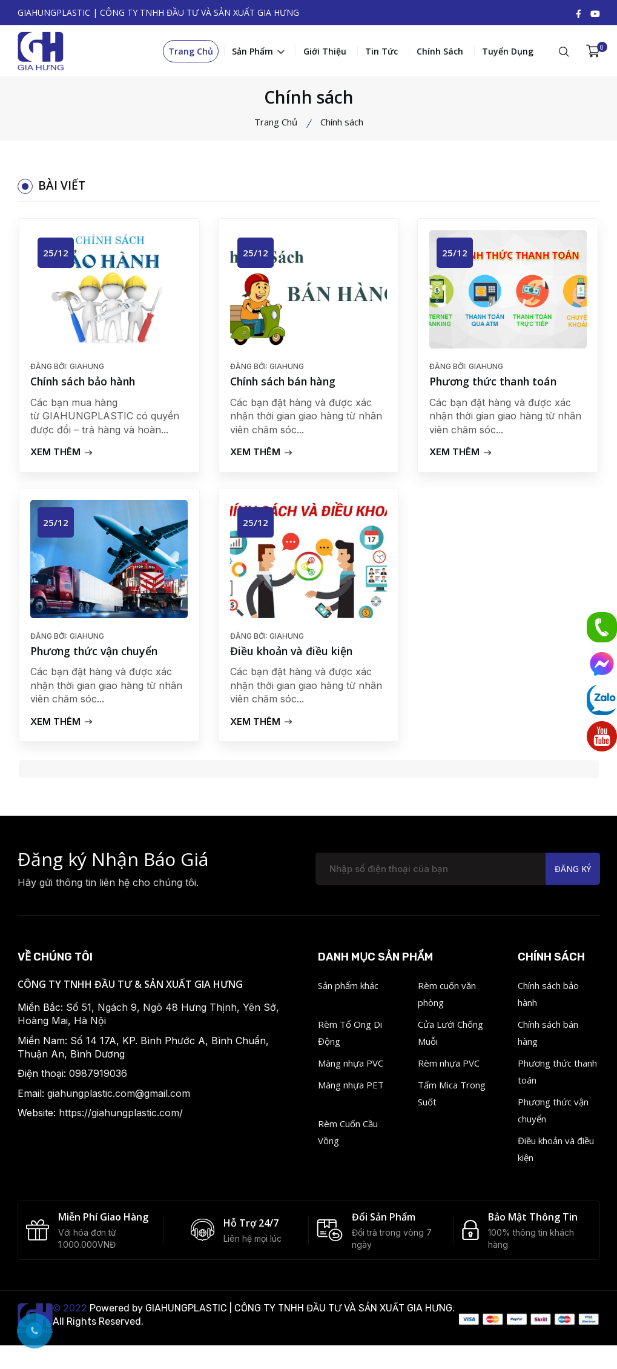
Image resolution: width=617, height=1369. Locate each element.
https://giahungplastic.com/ (121, 1118)
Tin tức (381, 53)
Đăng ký (571, 874)
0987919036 (98, 1079)
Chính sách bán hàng (286, 385)
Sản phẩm (258, 53)
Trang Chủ (190, 53)
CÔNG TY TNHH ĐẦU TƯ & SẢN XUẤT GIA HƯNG (130, 989)
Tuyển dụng (507, 53)
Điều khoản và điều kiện (293, 655)
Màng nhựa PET (351, 1090)
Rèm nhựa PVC (449, 1068)
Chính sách (440, 53)
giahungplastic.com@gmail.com (118, 1099)
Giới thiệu (324, 53)
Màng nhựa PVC (350, 1068)
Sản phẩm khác (348, 991)
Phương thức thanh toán (496, 385)
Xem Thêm (62, 455)
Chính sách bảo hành (86, 385)
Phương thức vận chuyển (97, 655)
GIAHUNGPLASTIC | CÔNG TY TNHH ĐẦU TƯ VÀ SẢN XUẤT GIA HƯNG (298, 1315)
